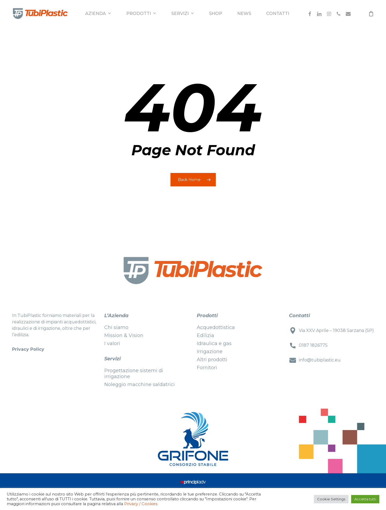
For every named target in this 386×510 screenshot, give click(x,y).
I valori (112, 343)
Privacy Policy (28, 349)
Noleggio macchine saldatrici (139, 384)
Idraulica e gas (214, 343)
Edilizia (205, 335)
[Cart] (371, 14)
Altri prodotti (212, 360)
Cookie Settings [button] (331, 499)
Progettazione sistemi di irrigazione (133, 373)
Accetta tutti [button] (365, 499)
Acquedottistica (216, 327)
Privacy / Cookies (140, 503)
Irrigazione (209, 351)
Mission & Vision (123, 335)
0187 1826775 (313, 345)
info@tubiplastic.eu (320, 360)
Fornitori (207, 368)
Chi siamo (116, 327)
